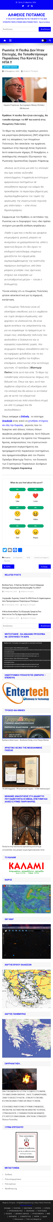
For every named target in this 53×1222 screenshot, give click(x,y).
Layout (44, 1216)
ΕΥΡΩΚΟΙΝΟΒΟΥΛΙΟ (16, 1211)
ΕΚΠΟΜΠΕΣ (13, 1216)
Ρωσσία (7, 561)
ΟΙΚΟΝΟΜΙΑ (30, 1211)
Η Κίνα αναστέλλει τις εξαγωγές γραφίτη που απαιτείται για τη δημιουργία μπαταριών (21, 613)
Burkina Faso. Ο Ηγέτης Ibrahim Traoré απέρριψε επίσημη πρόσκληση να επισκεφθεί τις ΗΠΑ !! (23, 586)
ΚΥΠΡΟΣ (38, 1208)
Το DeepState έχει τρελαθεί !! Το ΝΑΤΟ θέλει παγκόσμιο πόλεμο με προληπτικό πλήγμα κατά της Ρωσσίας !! (46, 567)
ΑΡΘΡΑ (36, 1216)
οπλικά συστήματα (41, 558)
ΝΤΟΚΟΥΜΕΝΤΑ (38, 1214)
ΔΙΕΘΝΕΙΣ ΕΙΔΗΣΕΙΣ (10, 67)
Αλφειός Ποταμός (30, 71)
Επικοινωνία (19, 1219)
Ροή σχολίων (10, 1184)
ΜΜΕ (48, 1214)
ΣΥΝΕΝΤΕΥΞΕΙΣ (25, 1216)
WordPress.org (11, 1189)
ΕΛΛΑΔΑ (7, 1208)
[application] (26, 655)
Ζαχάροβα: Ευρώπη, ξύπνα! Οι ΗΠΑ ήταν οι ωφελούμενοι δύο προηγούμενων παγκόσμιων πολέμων (26, 599)
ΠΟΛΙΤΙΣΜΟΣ (42, 1211)
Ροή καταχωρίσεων (13, 1179)
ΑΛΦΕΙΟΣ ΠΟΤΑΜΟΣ (26, 14)
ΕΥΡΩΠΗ (47, 1208)
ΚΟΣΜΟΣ (9, 1214)
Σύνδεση (8, 1174)
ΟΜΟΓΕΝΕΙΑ (28, 1208)
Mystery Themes (26, 1205)
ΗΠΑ (28, 558)
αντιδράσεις (18, 558)
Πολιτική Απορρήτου (33, 1219)
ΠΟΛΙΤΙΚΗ (17, 1208)
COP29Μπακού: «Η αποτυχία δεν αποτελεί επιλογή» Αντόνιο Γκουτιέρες (10, 567)
